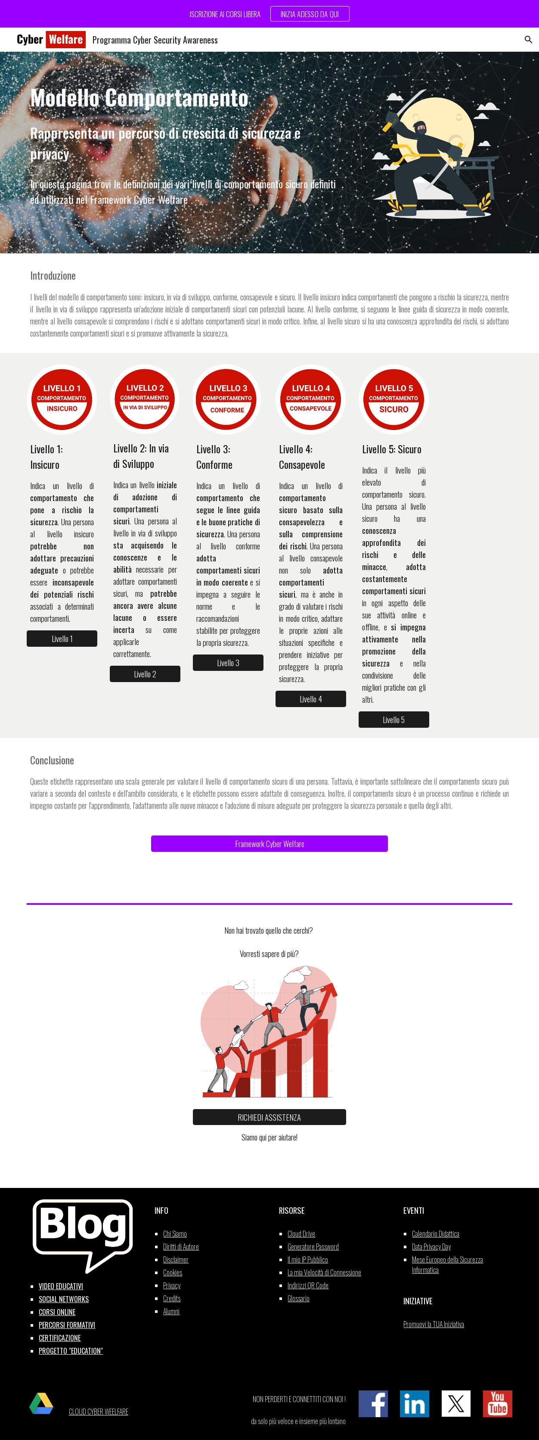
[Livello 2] (145, 674)
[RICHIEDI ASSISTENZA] (269, 1117)
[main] (186, 123)
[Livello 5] (394, 719)
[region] (269, 14)
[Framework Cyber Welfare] (269, 843)
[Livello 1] (62, 638)
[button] (528, 39)
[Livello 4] (311, 699)
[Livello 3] (228, 662)
